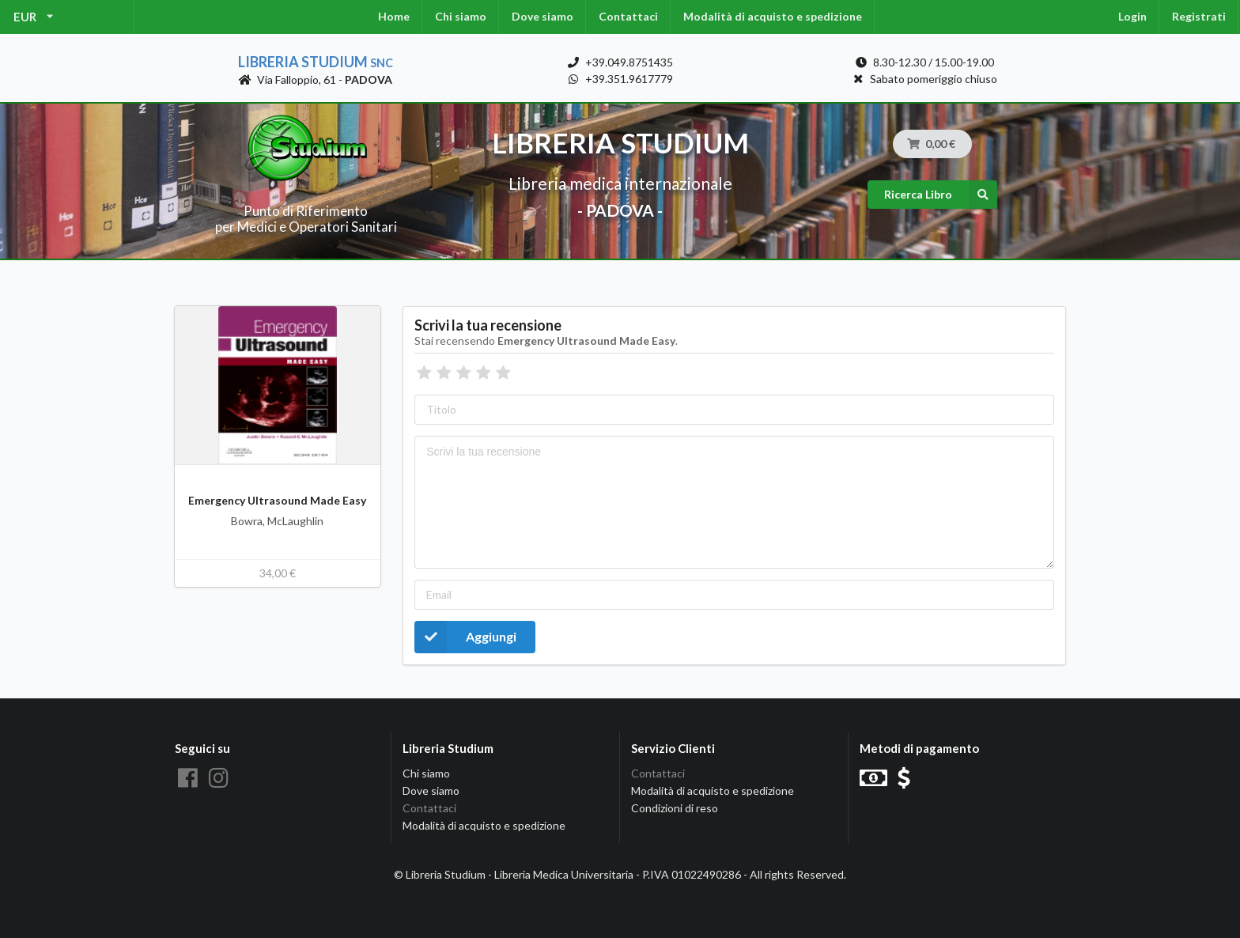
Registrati (1199, 16)
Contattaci (628, 16)
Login (1132, 16)
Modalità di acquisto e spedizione (772, 16)
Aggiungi (465, 637)
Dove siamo (542, 16)
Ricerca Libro (940, 194)
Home (394, 16)
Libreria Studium (315, 61)
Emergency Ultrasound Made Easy (277, 500)
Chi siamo (460, 16)
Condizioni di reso (674, 808)
